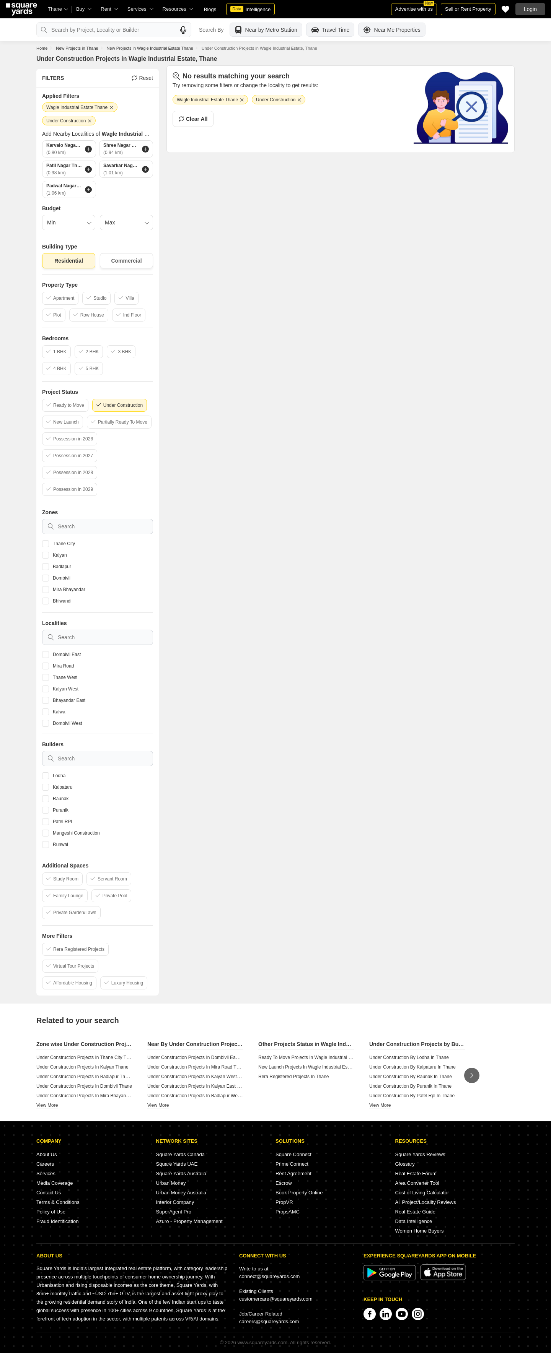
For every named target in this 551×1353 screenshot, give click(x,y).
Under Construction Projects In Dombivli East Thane (200, 1057)
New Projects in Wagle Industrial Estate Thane (150, 48)
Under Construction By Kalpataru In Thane (412, 1067)
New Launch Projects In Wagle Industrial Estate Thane (313, 1067)
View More (47, 1105)
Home (41, 48)
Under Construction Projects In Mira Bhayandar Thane (91, 1095)
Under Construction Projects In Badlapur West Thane (201, 1095)
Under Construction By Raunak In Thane (410, 1076)
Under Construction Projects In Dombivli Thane (84, 1086)
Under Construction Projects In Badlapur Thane (84, 1076)
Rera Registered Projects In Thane (293, 1076)
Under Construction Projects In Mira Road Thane (196, 1067)
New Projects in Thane (77, 48)
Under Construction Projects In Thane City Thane (86, 1057)
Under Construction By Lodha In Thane (409, 1057)
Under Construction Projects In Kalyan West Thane (199, 1076)
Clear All (193, 119)
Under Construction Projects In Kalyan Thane (82, 1067)
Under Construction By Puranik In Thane (410, 1086)
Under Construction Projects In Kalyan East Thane (198, 1086)
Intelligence (250, 9)
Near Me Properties (391, 30)
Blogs (210, 9)
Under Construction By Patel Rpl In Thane (412, 1095)
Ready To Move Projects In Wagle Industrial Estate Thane (317, 1057)
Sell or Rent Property (468, 9)
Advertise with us (414, 7)
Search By (211, 30)
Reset (142, 78)
